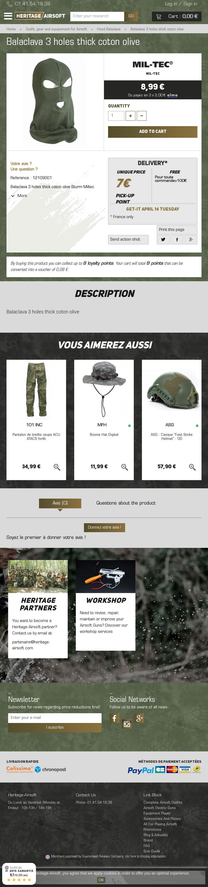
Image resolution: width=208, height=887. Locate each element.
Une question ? (24, 170)
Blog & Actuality (156, 835)
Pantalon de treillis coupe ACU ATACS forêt (36, 437)
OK (101, 880)
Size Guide (152, 851)
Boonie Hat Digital (104, 435)
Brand (148, 841)
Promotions (152, 830)
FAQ (147, 846)
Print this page (171, 230)
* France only (152, 189)
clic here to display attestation (145, 856)
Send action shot (125, 239)
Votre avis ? (21, 164)
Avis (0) (60, 503)
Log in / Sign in (181, 4)
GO (131, 16)
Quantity (119, 106)
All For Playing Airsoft (160, 824)
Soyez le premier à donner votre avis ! (46, 538)
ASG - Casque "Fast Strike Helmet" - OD (172, 437)
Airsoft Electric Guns (160, 808)
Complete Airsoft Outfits (163, 803)
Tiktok (127, 722)
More (19, 196)
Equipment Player (157, 813)
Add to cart (153, 132)
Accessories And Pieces (162, 819)
